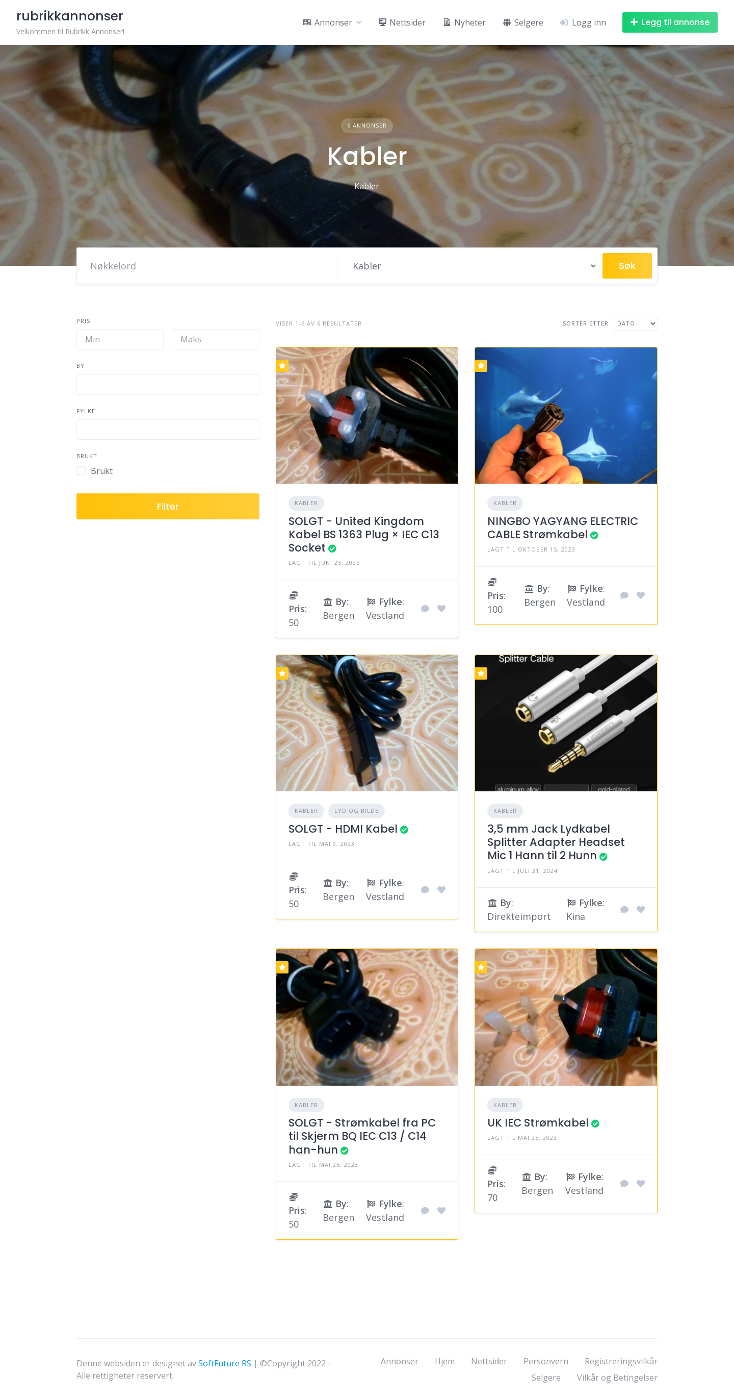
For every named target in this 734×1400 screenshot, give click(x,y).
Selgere (546, 1377)
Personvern (545, 1361)
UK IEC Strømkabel (538, 1122)
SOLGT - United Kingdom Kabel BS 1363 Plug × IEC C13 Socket (364, 535)
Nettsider (489, 1361)
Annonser (399, 1361)
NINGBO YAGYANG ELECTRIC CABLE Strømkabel (562, 528)
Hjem (445, 1361)
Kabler (306, 503)
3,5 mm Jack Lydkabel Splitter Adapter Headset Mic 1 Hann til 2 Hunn (556, 842)
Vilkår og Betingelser (617, 1377)
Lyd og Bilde (356, 810)
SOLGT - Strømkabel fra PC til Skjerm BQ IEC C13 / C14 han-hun (362, 1136)
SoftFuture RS (224, 1363)
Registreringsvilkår (621, 1361)
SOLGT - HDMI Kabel (343, 828)
